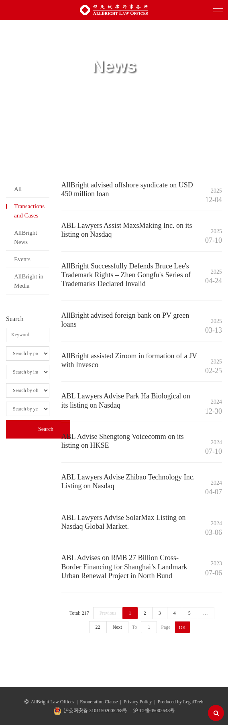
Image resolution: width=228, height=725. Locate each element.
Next (117, 627)
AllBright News (25, 237)
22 (98, 627)
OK (182, 627)
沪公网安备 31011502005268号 (96, 710)
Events (22, 259)
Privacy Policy (138, 702)
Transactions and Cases (29, 210)
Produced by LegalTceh (181, 702)
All (18, 189)
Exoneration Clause (99, 702)
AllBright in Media (28, 280)
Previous (108, 613)
